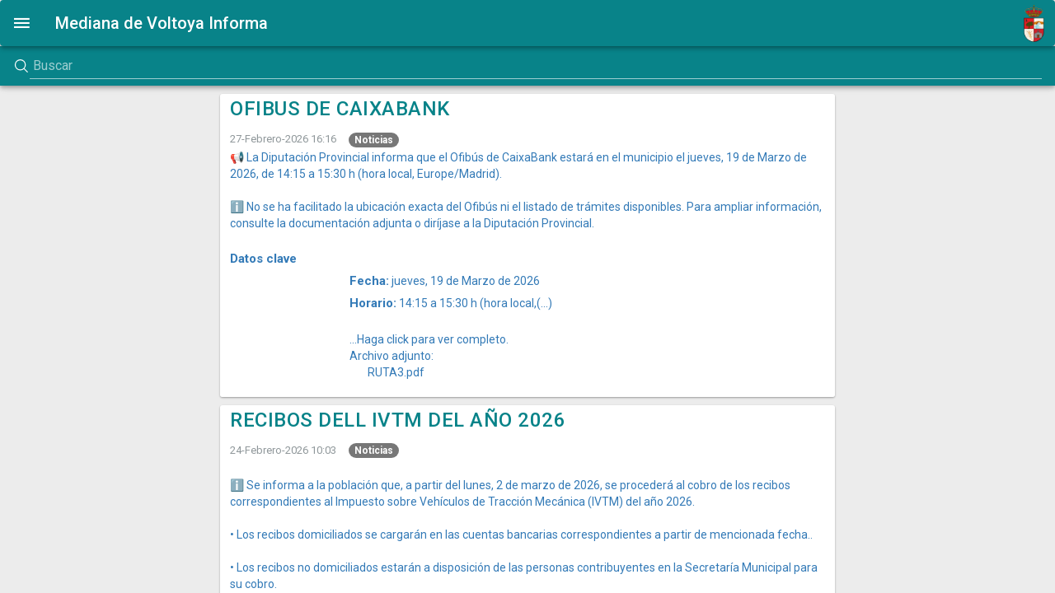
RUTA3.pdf (396, 372)
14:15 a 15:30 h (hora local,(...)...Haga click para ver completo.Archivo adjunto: (450, 329)
